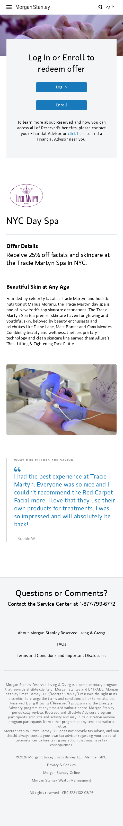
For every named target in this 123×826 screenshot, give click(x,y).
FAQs (61, 644)
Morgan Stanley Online (61, 772)
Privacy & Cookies (61, 765)
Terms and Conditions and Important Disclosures (61, 655)
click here (76, 133)
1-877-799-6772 (97, 604)
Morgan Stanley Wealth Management (61, 780)
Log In (109, 7)
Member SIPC (95, 757)
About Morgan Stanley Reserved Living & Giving (61, 633)
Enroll (61, 105)
